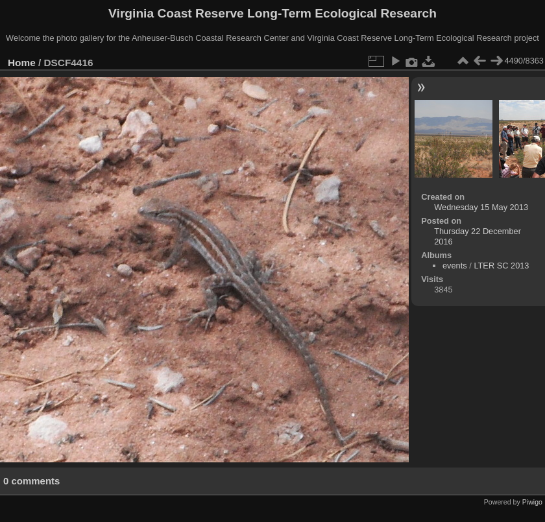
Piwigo (532, 502)
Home (22, 62)
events (454, 265)
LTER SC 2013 (501, 265)
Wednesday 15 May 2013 (481, 207)
